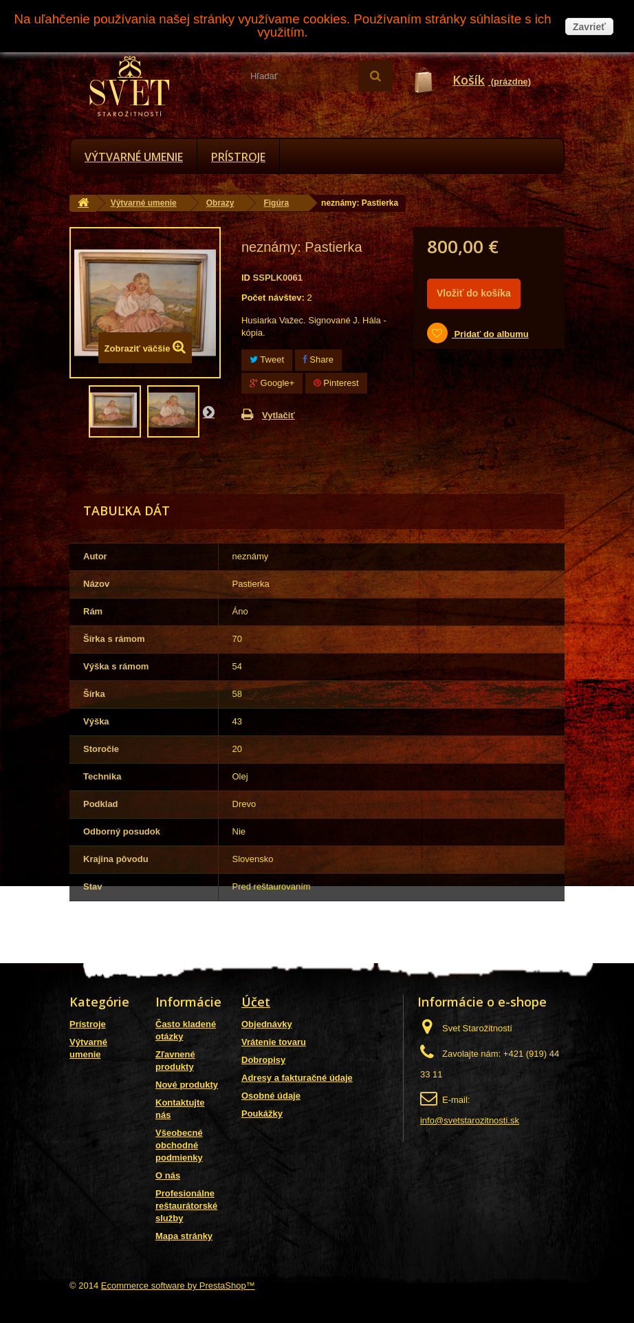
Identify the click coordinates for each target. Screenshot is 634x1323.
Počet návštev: (273, 297)
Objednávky (266, 1024)
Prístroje (238, 156)
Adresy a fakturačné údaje (297, 1078)
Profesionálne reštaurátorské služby (186, 1205)
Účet (255, 1001)
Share (318, 359)
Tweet (267, 359)
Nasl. (208, 411)
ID (245, 277)
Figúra (276, 203)
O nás (167, 1175)
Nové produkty (186, 1084)
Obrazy (220, 203)
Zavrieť (589, 26)
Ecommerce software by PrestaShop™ (178, 1285)
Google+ (272, 383)
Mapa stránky (183, 1236)
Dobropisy (263, 1060)
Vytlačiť (278, 415)
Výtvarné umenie (134, 156)
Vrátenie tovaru (273, 1042)
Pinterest (336, 383)
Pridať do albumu (490, 334)
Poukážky (262, 1113)
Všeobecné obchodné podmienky (179, 1145)
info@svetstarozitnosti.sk (469, 1120)
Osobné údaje (270, 1095)
